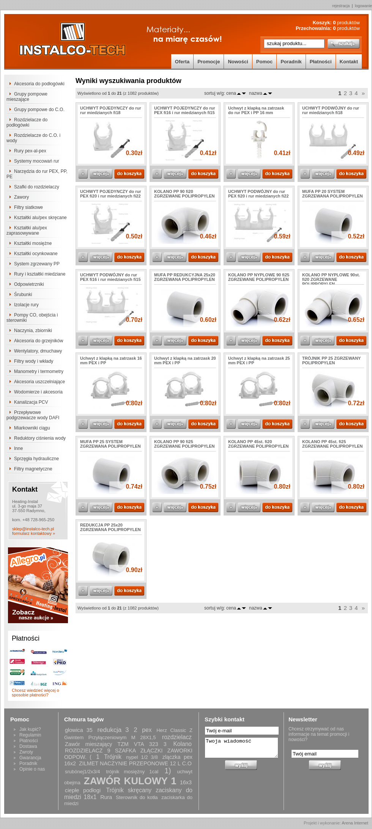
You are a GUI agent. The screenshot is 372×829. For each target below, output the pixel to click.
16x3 (186, 782)
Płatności (321, 61)
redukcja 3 (113, 729)
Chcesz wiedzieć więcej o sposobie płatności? (35, 692)
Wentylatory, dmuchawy (38, 351)
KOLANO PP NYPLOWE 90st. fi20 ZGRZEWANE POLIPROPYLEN (331, 279)
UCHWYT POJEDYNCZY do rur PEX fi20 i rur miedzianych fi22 (110, 193)
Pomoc (264, 61)
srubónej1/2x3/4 (82, 771)
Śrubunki (23, 294)
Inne (18, 448)
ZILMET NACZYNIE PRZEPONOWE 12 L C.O (135, 763)
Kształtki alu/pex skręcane (40, 217)
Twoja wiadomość (241, 747)
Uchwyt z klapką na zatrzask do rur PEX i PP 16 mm (256, 110)
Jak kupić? (30, 729)
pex (146, 730)
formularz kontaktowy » (33, 533)
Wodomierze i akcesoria (38, 392)
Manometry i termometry (38, 371)
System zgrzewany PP (37, 263)
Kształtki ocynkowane (36, 253)
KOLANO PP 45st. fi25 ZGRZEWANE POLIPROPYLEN (332, 443)
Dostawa (28, 746)
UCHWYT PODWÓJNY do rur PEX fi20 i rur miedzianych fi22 (258, 193)
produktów (346, 22)
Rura (106, 797)
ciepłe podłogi (83, 790)
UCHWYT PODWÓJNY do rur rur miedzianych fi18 (330, 110)
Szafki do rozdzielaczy (36, 187)
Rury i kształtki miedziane (39, 274)
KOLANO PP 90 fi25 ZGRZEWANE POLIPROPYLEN (184, 443)
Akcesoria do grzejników (38, 340)
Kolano (182, 744)
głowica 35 (79, 730)
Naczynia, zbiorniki (33, 330)
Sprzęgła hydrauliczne (36, 458)
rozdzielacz (177, 737)
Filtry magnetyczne (33, 469)
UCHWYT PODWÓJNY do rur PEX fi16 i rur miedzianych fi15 (110, 277)
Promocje (208, 61)
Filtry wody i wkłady (33, 361)
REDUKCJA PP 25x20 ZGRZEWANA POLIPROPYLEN (110, 527)
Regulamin (30, 735)
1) (167, 770)
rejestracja (341, 6)
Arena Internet (355, 823)
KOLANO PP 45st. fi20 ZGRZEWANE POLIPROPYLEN (258, 443)
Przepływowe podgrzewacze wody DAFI (32, 415)
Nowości (238, 61)
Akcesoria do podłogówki (39, 83)
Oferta (182, 61)
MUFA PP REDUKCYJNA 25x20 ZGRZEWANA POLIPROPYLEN (184, 277)
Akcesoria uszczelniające (39, 381)
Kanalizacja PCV (31, 402)
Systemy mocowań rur (36, 161)
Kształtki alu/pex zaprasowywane (26, 230)
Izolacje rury (26, 304)
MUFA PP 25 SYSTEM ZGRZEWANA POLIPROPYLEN (110, 443)
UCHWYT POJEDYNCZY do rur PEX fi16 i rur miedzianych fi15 (184, 110)
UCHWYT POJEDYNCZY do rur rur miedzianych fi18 (110, 110)
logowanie (363, 6)
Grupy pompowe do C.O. (39, 109)
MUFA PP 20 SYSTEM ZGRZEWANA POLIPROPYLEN (332, 193)
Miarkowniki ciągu (32, 428)
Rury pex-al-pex (30, 151)
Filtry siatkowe (28, 207)
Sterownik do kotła (137, 797)
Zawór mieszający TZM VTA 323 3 (116, 744)
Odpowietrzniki (29, 284)
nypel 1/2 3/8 (142, 757)
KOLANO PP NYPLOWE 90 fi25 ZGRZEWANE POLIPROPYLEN (258, 277)
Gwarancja (30, 757)
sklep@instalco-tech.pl (33, 529)
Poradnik (291, 61)
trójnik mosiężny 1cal (132, 771)
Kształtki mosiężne (33, 243)
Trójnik (112, 757)
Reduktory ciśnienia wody (40, 438)
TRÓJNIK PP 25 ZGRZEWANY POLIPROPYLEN (331, 360)
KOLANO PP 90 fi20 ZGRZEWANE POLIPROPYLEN (184, 193)
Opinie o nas (32, 769)
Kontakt (349, 61)
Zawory (21, 197)
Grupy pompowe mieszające (26, 96)
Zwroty (26, 752)
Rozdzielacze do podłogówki (26, 122)
